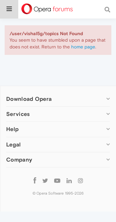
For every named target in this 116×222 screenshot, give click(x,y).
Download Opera (29, 99)
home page (83, 46)
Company (19, 159)
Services (18, 114)
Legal (13, 144)
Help (12, 129)
